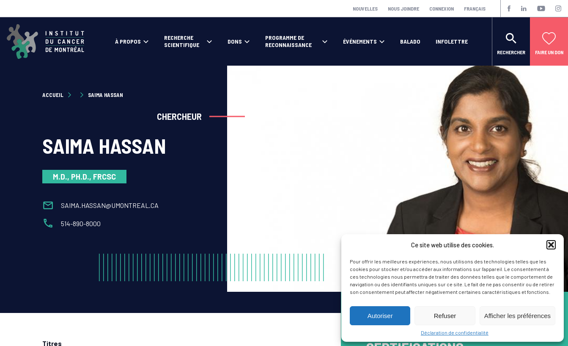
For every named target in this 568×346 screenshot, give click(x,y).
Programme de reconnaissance (288, 41)
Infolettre (452, 41)
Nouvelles (365, 8)
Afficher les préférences (517, 315)
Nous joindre (403, 8)
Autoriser (380, 315)
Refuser (445, 315)
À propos (128, 41)
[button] (551, 245)
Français (475, 8)
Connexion (441, 8)
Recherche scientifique (181, 41)
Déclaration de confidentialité (454, 332)
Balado (410, 41)
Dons (235, 41)
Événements (360, 41)
